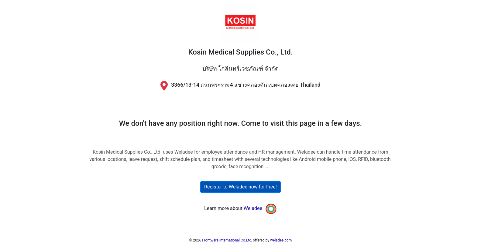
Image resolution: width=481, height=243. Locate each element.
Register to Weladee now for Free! (240, 187)
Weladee (253, 208)
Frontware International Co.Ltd (226, 240)
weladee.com (281, 240)
